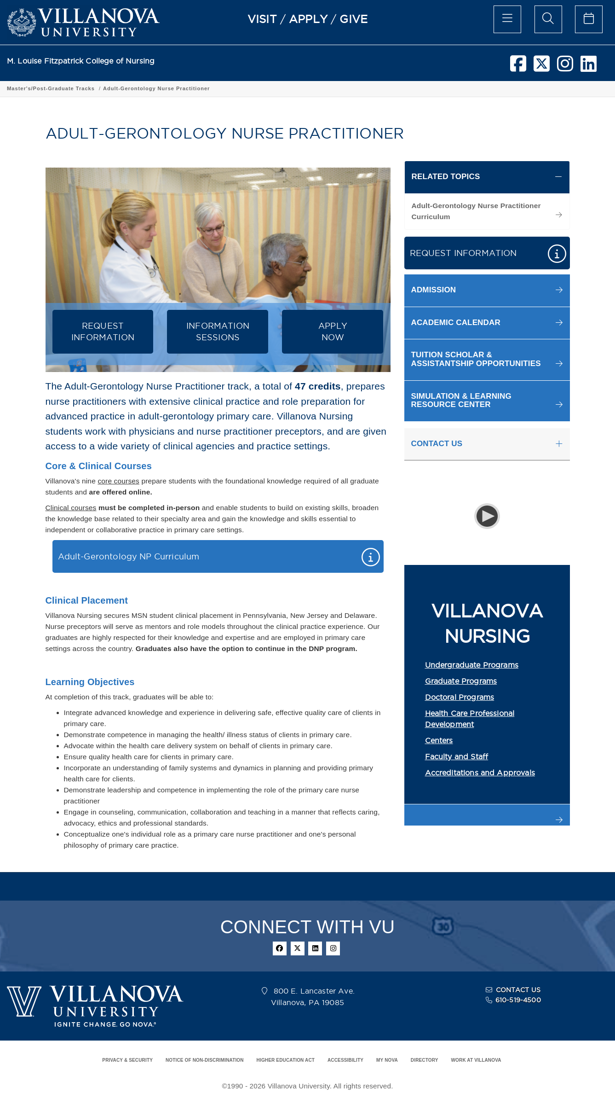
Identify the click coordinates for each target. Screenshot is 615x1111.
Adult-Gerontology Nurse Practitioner (376, 88)
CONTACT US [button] (437, 443)
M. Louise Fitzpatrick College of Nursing (81, 61)
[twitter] (542, 67)
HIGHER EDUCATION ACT (286, 1060)
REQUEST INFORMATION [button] (102, 331)
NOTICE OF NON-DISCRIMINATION (205, 1060)
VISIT (262, 19)
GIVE (353, 19)
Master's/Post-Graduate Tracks (271, 88)
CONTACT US (518, 990)
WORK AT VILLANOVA (476, 1060)
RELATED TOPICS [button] (446, 176)
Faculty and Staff (457, 756)
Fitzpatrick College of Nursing (50, 88)
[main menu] (507, 19)
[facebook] (518, 67)
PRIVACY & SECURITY (127, 1060)
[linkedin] (589, 67)
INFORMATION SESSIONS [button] (217, 331)
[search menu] (548, 19)
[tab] (487, 177)
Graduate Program (192, 88)
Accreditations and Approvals (480, 772)
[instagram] (565, 67)
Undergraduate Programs (471, 665)
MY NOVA (387, 1060)
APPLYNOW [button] (332, 331)
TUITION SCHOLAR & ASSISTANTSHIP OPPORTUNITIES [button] (476, 359)
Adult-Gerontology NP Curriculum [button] (129, 556)
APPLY (308, 19)
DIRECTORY (424, 1060)
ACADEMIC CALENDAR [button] (455, 322)
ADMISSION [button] (433, 289)
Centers (439, 740)
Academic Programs (129, 88)
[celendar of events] (589, 19)
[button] (487, 290)
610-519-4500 (518, 1000)
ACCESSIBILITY (345, 1060)
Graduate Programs (461, 681)
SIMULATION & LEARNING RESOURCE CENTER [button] (461, 400)
